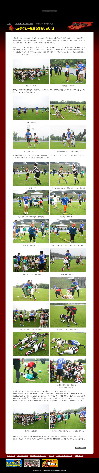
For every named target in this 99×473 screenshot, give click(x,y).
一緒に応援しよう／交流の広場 (24, 24)
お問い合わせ (79, 456)
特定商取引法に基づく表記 (38, 456)
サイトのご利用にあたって (64, 456)
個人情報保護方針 (22, 456)
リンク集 (51, 456)
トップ (9, 24)
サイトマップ (11, 456)
